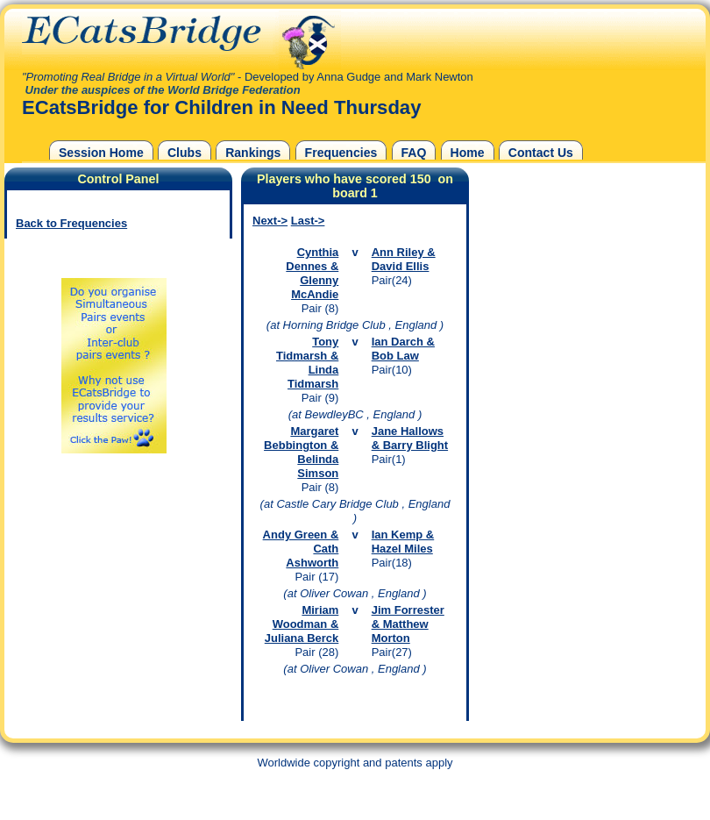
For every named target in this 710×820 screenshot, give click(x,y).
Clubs (184, 153)
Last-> (308, 220)
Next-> (270, 220)
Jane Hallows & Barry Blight (410, 438)
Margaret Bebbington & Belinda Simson (301, 452)
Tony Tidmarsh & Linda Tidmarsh (307, 362)
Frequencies (341, 153)
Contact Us (540, 153)
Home (468, 153)
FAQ (414, 153)
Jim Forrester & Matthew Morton (408, 624)
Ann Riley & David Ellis (404, 259)
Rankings (252, 153)
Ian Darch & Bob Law (403, 348)
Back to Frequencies (71, 223)
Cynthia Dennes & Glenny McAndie (312, 273)
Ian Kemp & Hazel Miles (403, 541)
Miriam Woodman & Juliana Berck (302, 624)
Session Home (101, 153)
